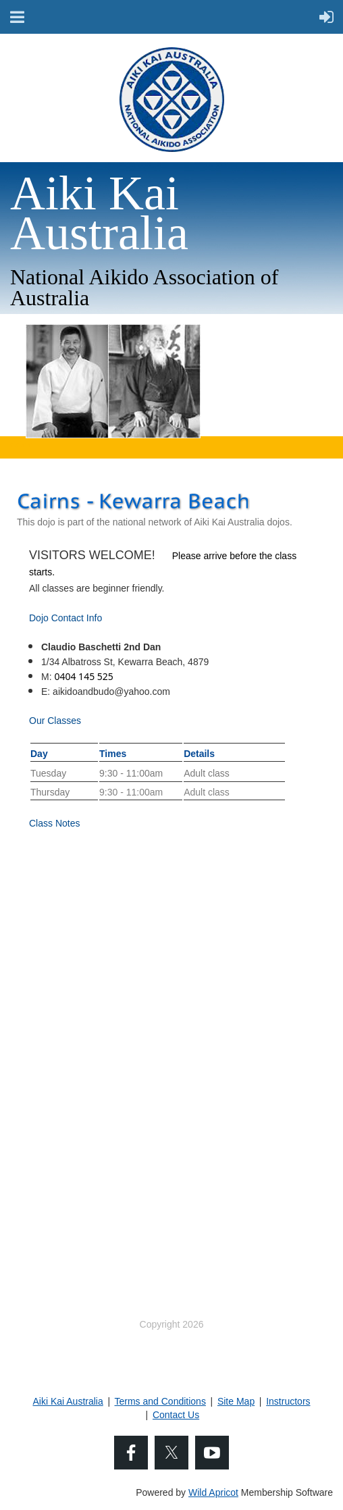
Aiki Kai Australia (67, 1401)
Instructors (288, 1401)
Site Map (236, 1401)
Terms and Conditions (160, 1401)
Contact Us (176, 1414)
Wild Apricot (213, 1492)
